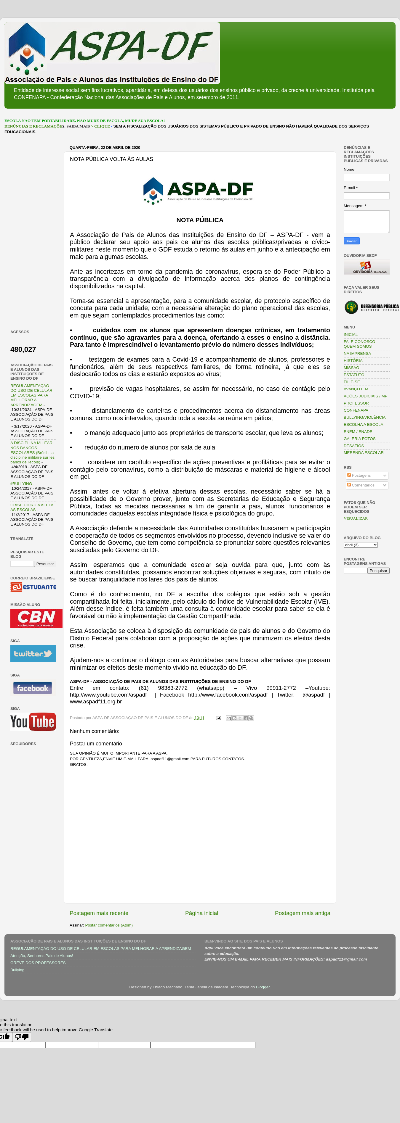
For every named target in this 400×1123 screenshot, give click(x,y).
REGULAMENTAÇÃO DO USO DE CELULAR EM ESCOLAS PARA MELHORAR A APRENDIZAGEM (31, 395)
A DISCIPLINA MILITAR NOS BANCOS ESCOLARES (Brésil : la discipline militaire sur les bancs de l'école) (32, 452)
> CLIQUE (100, 126)
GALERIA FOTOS (360, 438)
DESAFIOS (354, 446)
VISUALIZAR (356, 518)
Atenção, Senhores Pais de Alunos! (41, 955)
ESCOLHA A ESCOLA (363, 424)
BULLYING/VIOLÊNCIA (365, 417)
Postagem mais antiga (302, 913)
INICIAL (351, 334)
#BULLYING (21, 483)
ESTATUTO (354, 375)
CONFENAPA (356, 410)
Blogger (263, 987)
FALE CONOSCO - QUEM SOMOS (361, 344)
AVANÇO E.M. (356, 389)
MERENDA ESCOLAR (364, 452)
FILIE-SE (352, 382)
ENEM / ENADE (358, 431)
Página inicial (201, 913)
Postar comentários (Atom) (109, 925)
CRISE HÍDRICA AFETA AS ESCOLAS (31, 507)
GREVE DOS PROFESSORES (38, 963)
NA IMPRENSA (357, 353)
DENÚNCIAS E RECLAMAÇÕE (33, 126)
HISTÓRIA (353, 360)
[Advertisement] (33, 232)
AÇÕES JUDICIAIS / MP (366, 396)
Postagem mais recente (99, 913)
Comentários (361, 485)
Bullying (17, 970)
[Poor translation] (21, 1037)
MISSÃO (351, 367)
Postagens (359, 475)
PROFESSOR (356, 403)
